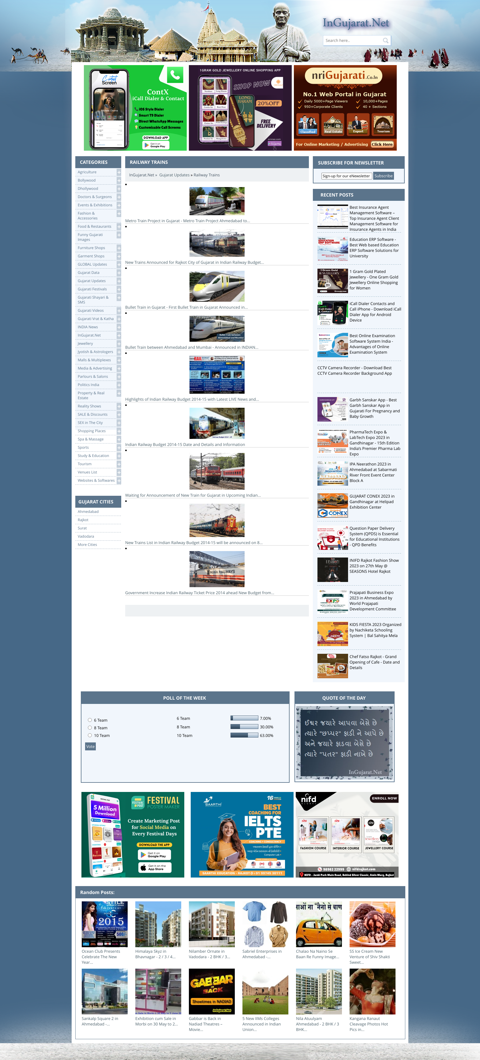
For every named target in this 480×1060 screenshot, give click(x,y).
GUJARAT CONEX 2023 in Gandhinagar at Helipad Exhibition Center (372, 501)
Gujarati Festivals (99, 289)
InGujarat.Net (99, 335)
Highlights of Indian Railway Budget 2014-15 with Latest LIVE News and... (217, 379)
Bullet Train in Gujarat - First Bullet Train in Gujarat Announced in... (217, 290)
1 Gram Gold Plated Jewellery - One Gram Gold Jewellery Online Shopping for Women (374, 280)
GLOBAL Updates (99, 264)
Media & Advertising (99, 368)
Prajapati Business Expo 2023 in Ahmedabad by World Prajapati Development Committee (373, 601)
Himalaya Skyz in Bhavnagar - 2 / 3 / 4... (155, 953)
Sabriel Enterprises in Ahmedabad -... (262, 953)
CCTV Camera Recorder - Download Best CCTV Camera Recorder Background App (354, 370)
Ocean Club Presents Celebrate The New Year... (101, 956)
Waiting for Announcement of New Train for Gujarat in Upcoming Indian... (217, 475)
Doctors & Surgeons (99, 197)
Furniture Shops (99, 248)
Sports (99, 447)
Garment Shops (99, 256)
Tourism (99, 464)
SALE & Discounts (99, 414)
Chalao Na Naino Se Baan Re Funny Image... (317, 953)
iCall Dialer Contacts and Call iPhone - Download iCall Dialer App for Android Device (375, 312)
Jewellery (99, 343)
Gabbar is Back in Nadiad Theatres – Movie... (206, 1024)
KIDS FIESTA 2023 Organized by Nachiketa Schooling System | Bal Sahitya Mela (376, 630)
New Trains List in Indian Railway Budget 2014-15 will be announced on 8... (217, 524)
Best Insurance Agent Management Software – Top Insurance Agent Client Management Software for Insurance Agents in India (374, 218)
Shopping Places (99, 431)
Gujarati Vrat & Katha (99, 318)
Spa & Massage (99, 439)
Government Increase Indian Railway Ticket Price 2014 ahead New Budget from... (217, 573)
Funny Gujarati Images (99, 236)
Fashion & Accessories (99, 215)
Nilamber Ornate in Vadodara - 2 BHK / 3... (209, 953)
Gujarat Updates (99, 281)
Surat (82, 528)
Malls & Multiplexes (99, 360)
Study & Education (99, 455)
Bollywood (99, 180)
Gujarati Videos (99, 310)
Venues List (99, 472)
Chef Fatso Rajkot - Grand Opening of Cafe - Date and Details (375, 662)
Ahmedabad (88, 511)
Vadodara (86, 536)
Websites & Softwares (99, 480)
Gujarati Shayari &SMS (99, 299)
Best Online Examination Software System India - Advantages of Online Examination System (372, 344)
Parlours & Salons (99, 376)
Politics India (99, 384)
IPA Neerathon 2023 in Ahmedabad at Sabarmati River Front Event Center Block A (373, 472)
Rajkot (83, 519)
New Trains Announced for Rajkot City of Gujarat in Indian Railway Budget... (217, 247)
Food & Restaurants (99, 226)
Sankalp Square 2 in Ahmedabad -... (100, 1021)
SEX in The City (99, 422)
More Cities (87, 544)
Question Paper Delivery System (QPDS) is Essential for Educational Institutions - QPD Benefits (374, 536)
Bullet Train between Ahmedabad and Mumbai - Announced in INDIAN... (217, 333)
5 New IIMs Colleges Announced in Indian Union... (261, 1024)
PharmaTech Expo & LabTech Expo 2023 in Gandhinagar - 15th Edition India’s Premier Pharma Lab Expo (375, 443)
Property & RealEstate (99, 395)
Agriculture (99, 172)
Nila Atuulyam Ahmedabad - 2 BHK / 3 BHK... (317, 1024)
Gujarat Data (99, 272)
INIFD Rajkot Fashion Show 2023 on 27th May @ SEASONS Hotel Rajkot (374, 566)
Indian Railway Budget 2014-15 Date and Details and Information (217, 427)
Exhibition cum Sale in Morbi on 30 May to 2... (156, 1021)
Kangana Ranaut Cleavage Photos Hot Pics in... (369, 1024)
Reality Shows (99, 406)
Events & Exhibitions (99, 205)
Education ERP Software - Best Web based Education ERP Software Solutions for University (374, 248)
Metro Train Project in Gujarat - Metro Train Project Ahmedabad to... (217, 205)
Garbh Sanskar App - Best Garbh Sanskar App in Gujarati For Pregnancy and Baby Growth (375, 408)
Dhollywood (99, 188)
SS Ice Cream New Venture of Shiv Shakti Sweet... (370, 956)
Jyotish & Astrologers (99, 351)
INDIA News (99, 327)
